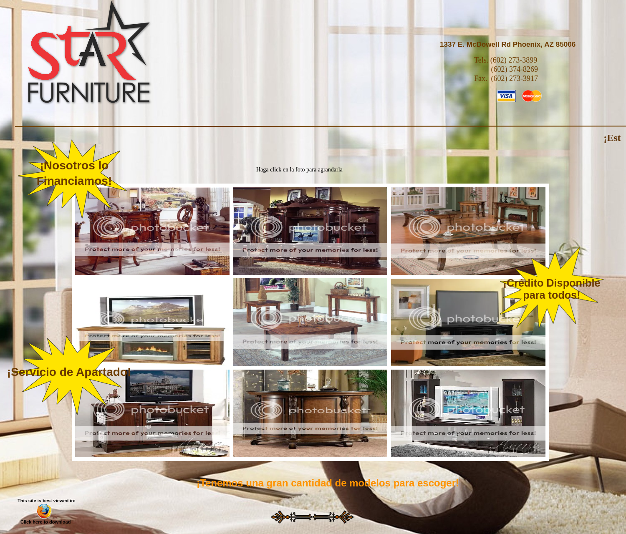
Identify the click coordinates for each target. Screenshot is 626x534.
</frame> (152, 231)
